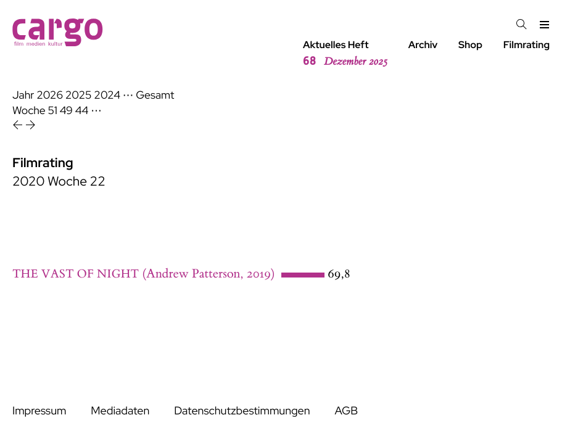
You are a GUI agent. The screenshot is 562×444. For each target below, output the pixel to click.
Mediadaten (120, 411)
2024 (107, 95)
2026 (49, 95)
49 (66, 111)
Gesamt (155, 95)
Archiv (423, 44)
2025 (78, 95)
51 (52, 111)
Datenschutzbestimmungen (242, 411)
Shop (470, 44)
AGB (346, 411)
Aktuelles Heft (345, 53)
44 (82, 111)
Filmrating (526, 44)
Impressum (39, 411)
